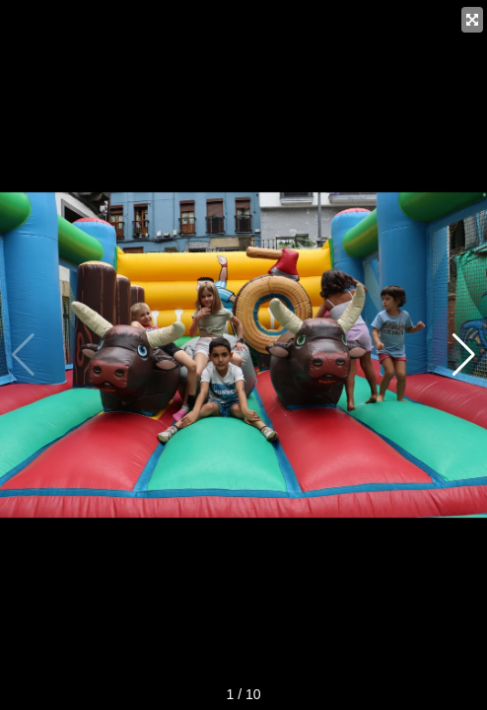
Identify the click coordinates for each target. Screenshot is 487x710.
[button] (464, 355)
